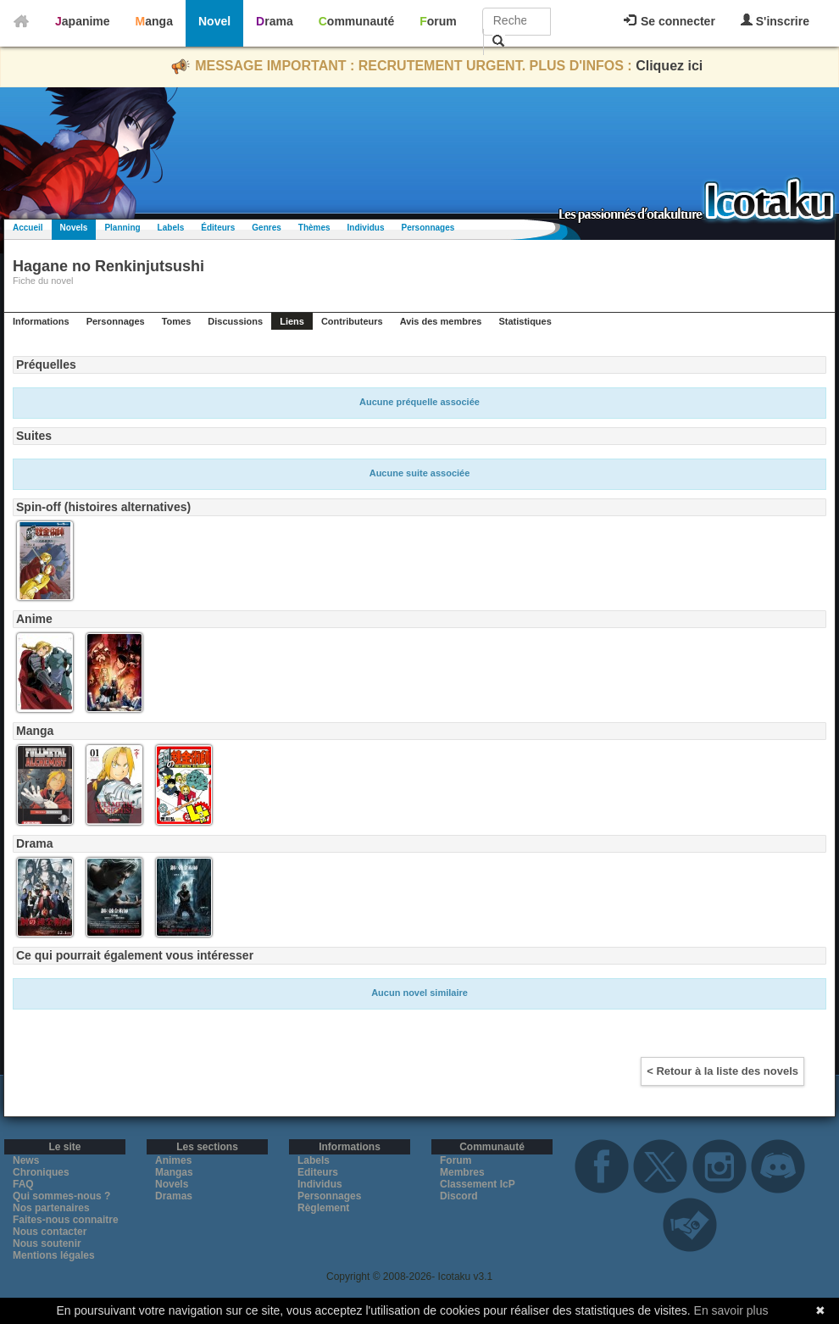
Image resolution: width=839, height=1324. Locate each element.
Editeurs (317, 1172)
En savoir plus (731, 1310)
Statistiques (524, 321)
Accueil (28, 227)
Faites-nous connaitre (66, 1220)
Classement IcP (477, 1184)
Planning (122, 227)
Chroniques (41, 1172)
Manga (154, 21)
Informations (41, 321)
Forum (438, 21)
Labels (171, 227)
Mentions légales (54, 1255)
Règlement (323, 1208)
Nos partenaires (51, 1208)
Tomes (177, 321)
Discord (459, 1196)
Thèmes (314, 227)
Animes (173, 1160)
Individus (366, 227)
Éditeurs (218, 227)
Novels (74, 227)
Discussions (235, 321)
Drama (274, 21)
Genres (266, 227)
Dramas (173, 1196)
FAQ (23, 1184)
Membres (462, 1172)
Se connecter (669, 21)
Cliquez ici (669, 65)
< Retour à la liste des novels (722, 1071)
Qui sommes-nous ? (61, 1196)
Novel (214, 21)
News (26, 1160)
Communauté (356, 21)
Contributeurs (352, 321)
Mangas (174, 1172)
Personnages (427, 227)
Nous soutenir (47, 1243)
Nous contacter (49, 1232)
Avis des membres (441, 321)
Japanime (82, 21)
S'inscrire (775, 21)
